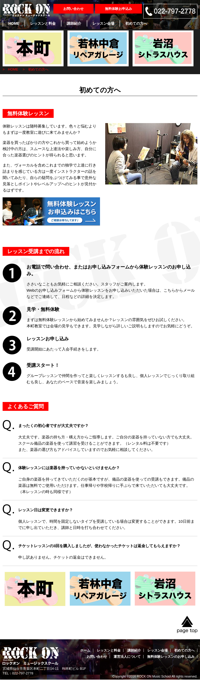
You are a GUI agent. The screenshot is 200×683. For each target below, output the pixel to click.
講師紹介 (74, 23)
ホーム (85, 650)
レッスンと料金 (43, 23)
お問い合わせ (73, 9)
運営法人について (127, 657)
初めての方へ (136, 23)
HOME (13, 23)
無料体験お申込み (118, 9)
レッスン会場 (103, 23)
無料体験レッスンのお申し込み (171, 657)
